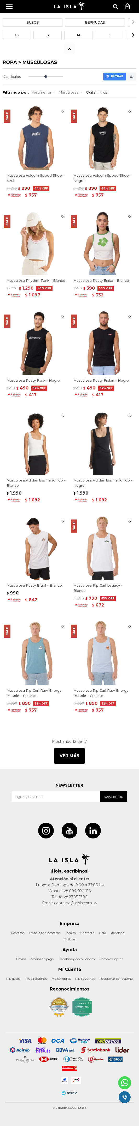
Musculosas (68, 92)
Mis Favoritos (85, 979)
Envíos (21, 959)
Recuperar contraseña (116, 979)
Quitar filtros (96, 92)
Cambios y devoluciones (77, 959)
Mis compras (61, 979)
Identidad (117, 933)
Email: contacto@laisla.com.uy (69, 903)
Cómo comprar (111, 959)
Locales (70, 933)
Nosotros (17, 933)
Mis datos (13, 979)
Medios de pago (42, 959)
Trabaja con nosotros (44, 933)
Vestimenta (41, 92)
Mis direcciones (36, 979)
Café (102, 933)
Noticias (70, 939)
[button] (132, 22)
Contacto (87, 933)
